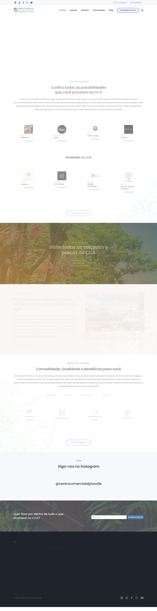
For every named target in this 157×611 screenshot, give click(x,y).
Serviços (85, 10)
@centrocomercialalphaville (78, 487)
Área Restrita (137, 3)
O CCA (62, 10)
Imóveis (73, 10)
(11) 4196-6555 (121, 3)
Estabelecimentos (128, 10)
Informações (99, 10)
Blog (111, 10)
